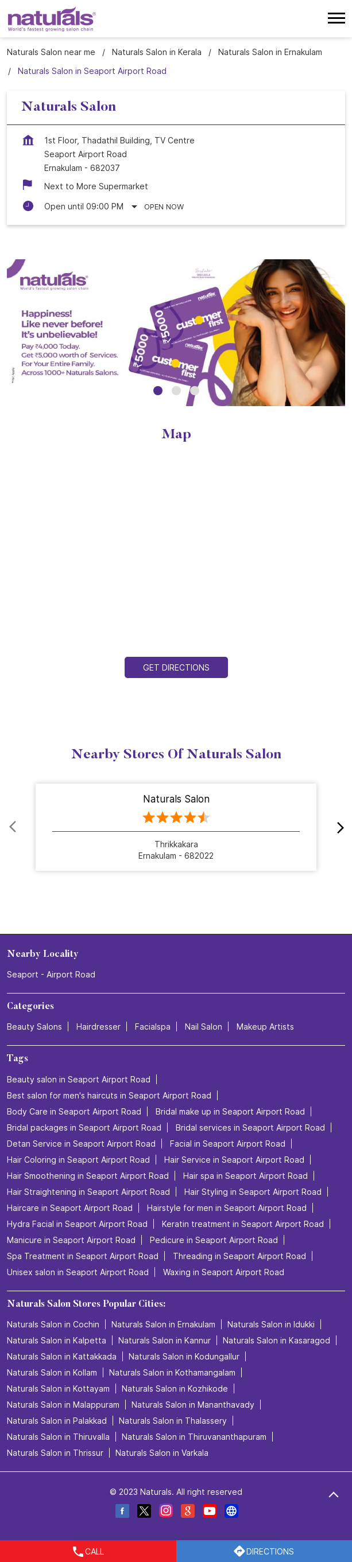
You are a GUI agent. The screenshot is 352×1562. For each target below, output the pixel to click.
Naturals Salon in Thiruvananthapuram (194, 1437)
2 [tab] (176, 390)
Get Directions (176, 667)
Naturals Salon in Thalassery (173, 1420)
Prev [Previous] (14, 827)
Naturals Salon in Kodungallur (184, 1356)
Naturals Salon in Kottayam (58, 1388)
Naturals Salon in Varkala (161, 1453)
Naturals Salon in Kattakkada (62, 1356)
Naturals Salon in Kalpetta (56, 1340)
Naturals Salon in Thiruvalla (58, 1437)
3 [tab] (194, 390)
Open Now (164, 206)
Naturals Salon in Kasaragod (276, 1340)
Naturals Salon (176, 799)
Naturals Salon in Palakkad (57, 1420)
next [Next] (338, 827)
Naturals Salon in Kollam (52, 1372)
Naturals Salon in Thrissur (55, 1453)
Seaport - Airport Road (51, 974)
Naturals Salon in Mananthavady (192, 1404)
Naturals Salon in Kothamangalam (172, 1372)
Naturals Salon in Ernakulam (163, 1324)
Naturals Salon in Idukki (271, 1324)
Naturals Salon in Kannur (164, 1340)
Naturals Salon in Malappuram (63, 1404)
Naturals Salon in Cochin (53, 1324)
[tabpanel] (176, 332)
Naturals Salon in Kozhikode (175, 1388)
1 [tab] (158, 390)
